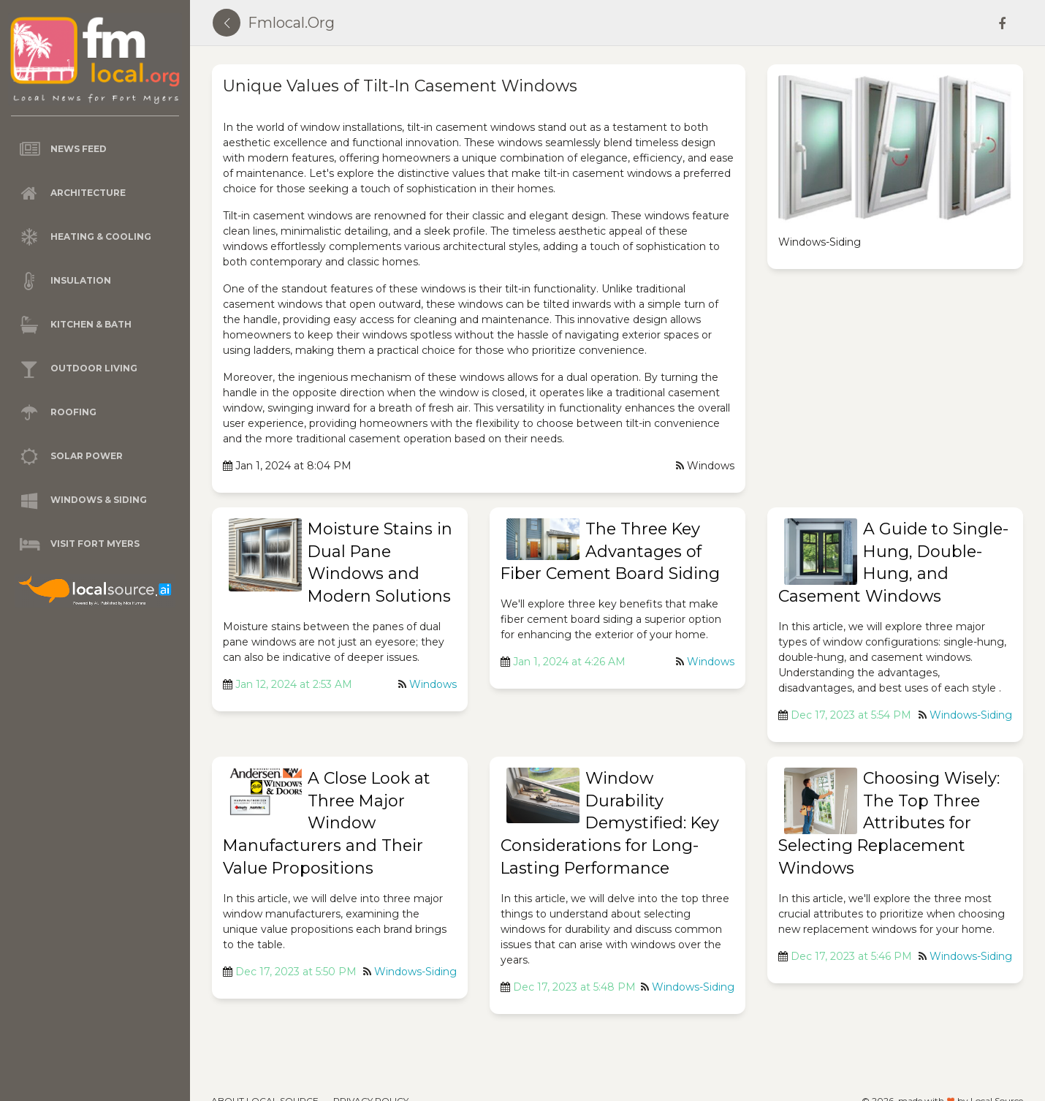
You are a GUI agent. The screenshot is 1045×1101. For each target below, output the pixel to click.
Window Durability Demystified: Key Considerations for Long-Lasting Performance (610, 823)
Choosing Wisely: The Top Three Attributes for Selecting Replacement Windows (889, 823)
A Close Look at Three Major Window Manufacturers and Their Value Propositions (326, 823)
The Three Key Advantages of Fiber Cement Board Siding (610, 551)
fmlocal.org (291, 22)
